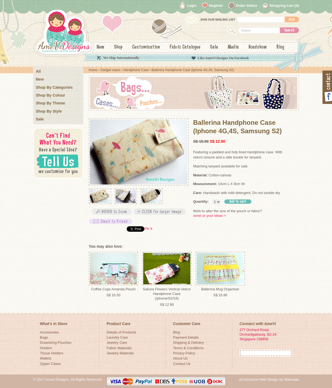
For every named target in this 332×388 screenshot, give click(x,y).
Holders (46, 348)
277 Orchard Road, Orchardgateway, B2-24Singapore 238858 (258, 334)
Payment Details (186, 337)
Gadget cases (110, 70)
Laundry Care (117, 337)
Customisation (146, 47)
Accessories (49, 332)
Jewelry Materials (120, 353)
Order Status (246, 6)
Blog (280, 47)
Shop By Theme (50, 103)
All (38, 71)
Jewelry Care (117, 343)
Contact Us (181, 364)
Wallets (45, 358)
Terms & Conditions (188, 348)
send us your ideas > (209, 216)
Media (233, 47)
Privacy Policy (184, 353)
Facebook (241, 58)
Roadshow (258, 47)
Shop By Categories (54, 87)
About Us (180, 358)
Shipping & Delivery (188, 343)
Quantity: (201, 201)
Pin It (148, 229)
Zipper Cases (50, 364)
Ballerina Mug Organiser (220, 289)
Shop (118, 47)
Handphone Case (135, 70)
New (100, 47)
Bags (44, 337)
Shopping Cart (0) (284, 6)
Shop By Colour (50, 95)
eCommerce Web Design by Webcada (269, 379)
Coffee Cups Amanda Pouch (113, 289)
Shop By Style (49, 111)
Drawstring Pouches (55, 343)
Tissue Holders (51, 353)
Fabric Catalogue (185, 47)
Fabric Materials (119, 348)
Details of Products (121, 332)
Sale (214, 47)
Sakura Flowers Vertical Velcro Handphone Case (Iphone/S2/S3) (167, 294)
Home (93, 70)
